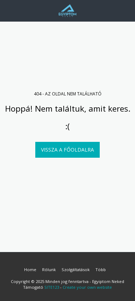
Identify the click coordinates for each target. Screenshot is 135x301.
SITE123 (51, 287)
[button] (8, 10)
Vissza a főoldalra (67, 149)
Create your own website (87, 287)
